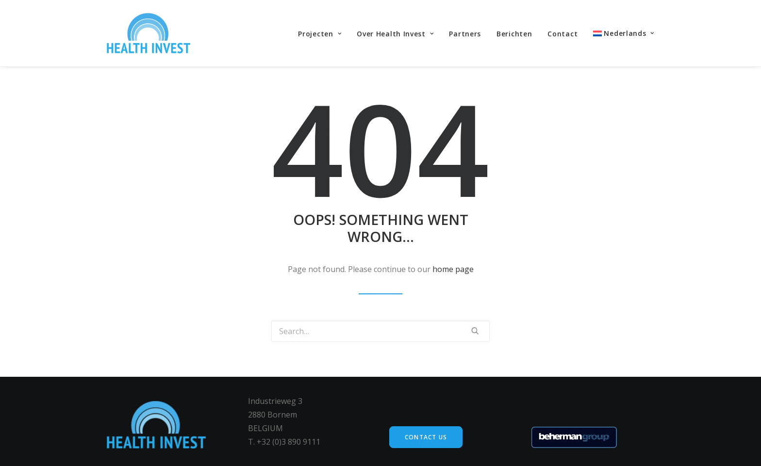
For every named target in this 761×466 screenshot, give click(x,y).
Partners (465, 33)
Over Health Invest (395, 33)
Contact (562, 33)
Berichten (514, 33)
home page (453, 269)
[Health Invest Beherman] (148, 33)
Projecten (319, 33)
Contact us (426, 437)
